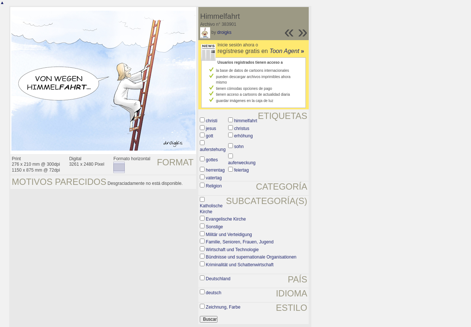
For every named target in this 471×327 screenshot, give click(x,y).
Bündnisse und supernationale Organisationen (251, 257)
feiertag (241, 170)
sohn (239, 146)
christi (211, 120)
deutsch (213, 292)
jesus (211, 128)
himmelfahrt (245, 120)
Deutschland (218, 278)
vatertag (214, 177)
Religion (214, 186)
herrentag (215, 170)
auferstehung (213, 149)
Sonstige (214, 226)
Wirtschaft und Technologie (232, 249)
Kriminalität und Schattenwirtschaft (239, 264)
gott (209, 135)
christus (241, 128)
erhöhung (243, 135)
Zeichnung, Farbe (223, 307)
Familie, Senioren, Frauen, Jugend (239, 242)
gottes (212, 159)
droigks (224, 32)
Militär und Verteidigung (229, 234)
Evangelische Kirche (226, 219)
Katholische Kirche (211, 208)
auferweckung (242, 162)
